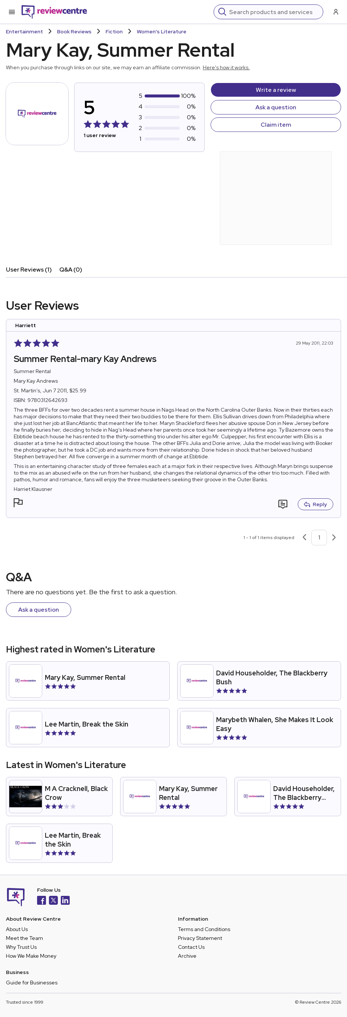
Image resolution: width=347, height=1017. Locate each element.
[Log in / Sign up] (335, 11)
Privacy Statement (200, 938)
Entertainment (24, 31)
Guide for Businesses (31, 982)
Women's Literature (161, 31)
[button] (18, 503)
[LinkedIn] (65, 901)
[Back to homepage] (54, 11)
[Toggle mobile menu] (12, 12)
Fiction (114, 31)
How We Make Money (31, 956)
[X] (53, 901)
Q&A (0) (70, 269)
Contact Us (191, 947)
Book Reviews (74, 31)
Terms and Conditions (204, 929)
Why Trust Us (21, 947)
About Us (17, 929)
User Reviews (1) (29, 269)
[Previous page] (304, 537)
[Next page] (334, 537)
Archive (187, 956)
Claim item (276, 125)
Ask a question (275, 107)
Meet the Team (24, 938)
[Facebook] (41, 901)
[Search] (273, 12)
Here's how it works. (226, 67)
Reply (315, 504)
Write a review (276, 90)
